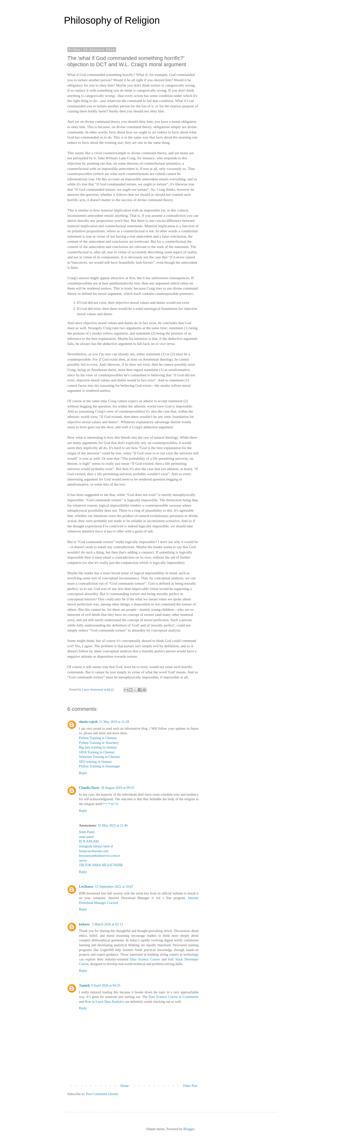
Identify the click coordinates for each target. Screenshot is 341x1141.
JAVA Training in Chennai (97, 752)
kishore (85, 924)
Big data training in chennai (98, 747)
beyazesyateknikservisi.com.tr (99, 856)
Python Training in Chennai (97, 738)
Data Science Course (145, 959)
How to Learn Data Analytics (104, 1001)
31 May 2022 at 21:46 (113, 825)
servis (83, 860)
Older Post (190, 1086)
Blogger (188, 1129)
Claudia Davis (89, 788)
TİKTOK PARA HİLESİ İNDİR (101, 865)
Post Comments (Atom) (102, 1094)
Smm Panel (86, 832)
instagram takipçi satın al (96, 846)
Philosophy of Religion (112, 20)
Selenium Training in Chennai (99, 757)
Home (124, 1086)
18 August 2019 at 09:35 (117, 788)
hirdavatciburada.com (93, 851)
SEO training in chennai (95, 761)
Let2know (86, 886)
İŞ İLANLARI (89, 841)
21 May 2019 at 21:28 (114, 722)
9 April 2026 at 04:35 (105, 985)
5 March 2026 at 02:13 (107, 924)
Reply (83, 773)
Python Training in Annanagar (99, 766)
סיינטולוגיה (110, 804)
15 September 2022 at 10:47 (114, 886)
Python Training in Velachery (99, 743)
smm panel (86, 837)
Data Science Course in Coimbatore (174, 997)
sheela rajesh (88, 722)
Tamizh (84, 985)
